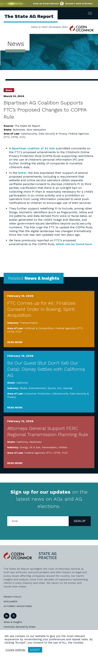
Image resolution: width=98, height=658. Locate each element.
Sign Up (80, 521)
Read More (15, 342)
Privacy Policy (13, 597)
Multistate (19, 129)
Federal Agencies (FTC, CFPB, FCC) (46, 452)
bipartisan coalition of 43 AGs (33, 148)
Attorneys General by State (20, 626)
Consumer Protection (37, 393)
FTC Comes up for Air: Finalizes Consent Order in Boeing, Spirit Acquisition (41, 309)
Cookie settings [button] (15, 649)
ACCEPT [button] (35, 649)
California (22, 382)
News (9, 90)
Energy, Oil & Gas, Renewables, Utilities (43, 447)
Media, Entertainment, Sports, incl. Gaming (46, 388)
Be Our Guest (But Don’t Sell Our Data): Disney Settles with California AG (46, 369)
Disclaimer (10, 601)
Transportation (29, 322)
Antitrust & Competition (38, 328)
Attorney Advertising (18, 606)
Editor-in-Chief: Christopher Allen (49, 27)
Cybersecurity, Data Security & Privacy (44, 133)
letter (22, 173)
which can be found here (74, 244)
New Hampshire (36, 129)
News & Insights (13, 622)
